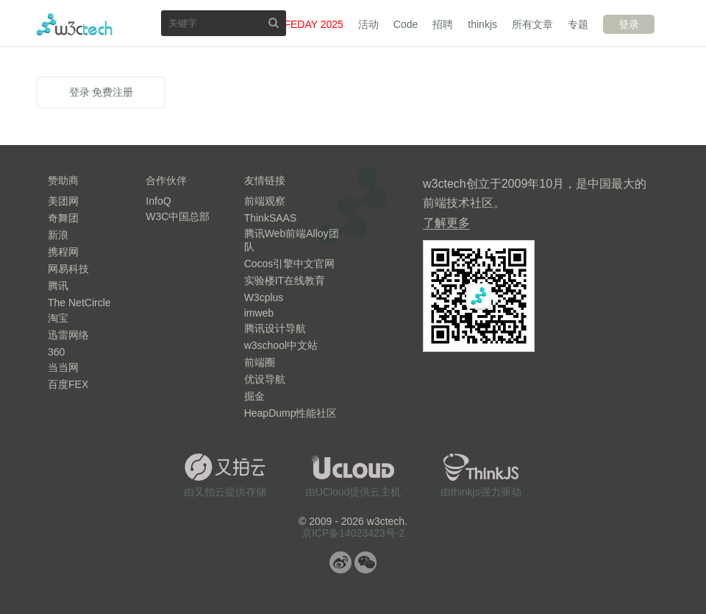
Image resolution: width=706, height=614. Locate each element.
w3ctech (75, 24)
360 (56, 352)
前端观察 (264, 201)
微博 (340, 562)
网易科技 (68, 269)
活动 (368, 24)
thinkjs (482, 24)
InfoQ (158, 201)
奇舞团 (63, 218)
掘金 (254, 396)
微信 (365, 562)
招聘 (442, 24)
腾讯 (58, 286)
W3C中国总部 (178, 216)
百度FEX (68, 384)
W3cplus (264, 297)
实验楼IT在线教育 (284, 280)
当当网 (63, 367)
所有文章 (532, 24)
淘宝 (58, 318)
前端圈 (259, 362)
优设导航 (264, 379)
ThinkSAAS (270, 218)
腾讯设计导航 (275, 328)
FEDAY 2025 (313, 24)
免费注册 (112, 92)
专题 (578, 24)
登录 (628, 24)
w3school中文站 (281, 345)
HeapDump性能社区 (291, 413)
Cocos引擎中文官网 (289, 263)
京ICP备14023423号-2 (353, 533)
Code (405, 24)
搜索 (273, 22)
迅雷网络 (68, 335)
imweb (259, 313)
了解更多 (446, 222)
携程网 (63, 252)
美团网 (63, 201)
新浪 (58, 235)
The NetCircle (79, 302)
